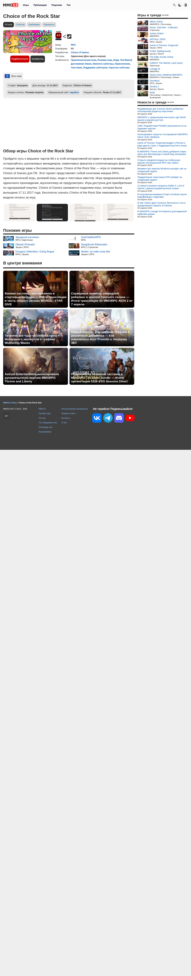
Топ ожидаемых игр (48, 422)
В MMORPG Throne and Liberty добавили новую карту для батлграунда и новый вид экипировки (161, 153)
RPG (73, 45)
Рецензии (57, 5)
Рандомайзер (45, 432)
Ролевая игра (104, 60)
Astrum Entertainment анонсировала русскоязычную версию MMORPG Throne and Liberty (32, 377)
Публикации (40, 5)
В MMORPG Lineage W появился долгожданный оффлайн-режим (162, 212)
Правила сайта (68, 413)
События (20, 24)
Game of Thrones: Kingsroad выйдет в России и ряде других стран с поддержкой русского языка (162, 144)
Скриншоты (48, 24)
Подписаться (20, 59)
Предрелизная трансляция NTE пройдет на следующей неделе (159, 178)
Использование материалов (74, 409)
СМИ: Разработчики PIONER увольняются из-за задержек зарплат (161, 127)
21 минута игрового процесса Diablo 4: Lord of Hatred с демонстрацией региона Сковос (160, 187)
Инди (116, 60)
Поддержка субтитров (95, 67)
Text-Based (126, 60)
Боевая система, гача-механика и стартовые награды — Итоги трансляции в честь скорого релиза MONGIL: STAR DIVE (35, 299)
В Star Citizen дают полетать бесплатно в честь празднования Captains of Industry (161, 204)
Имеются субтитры (103, 64)
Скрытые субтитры (119, 67)
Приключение (122, 64)
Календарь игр (45, 427)
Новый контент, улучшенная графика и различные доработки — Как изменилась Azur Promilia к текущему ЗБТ (100, 337)
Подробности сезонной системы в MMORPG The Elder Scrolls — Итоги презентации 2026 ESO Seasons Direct (99, 377)
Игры (26, 5)
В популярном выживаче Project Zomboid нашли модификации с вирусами (162, 195)
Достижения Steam (81, 64)
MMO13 (42, 409)
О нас (64, 422)
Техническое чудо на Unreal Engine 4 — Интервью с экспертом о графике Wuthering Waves (34, 339)
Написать (38, 59)
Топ (68, 5)
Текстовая (76, 67)
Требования (34, 24)
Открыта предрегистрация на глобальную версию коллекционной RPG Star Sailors (158, 161)
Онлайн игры (45, 413)
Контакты (65, 418)
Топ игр (42, 418)
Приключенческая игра (83, 60)
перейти (74, 92)
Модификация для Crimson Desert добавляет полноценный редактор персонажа (160, 110)
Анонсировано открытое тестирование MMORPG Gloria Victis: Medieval (162, 135)
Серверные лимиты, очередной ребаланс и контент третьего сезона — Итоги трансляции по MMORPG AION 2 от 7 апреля (102, 299)
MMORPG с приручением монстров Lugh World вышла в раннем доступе (161, 118)
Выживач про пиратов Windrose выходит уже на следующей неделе (161, 170)
